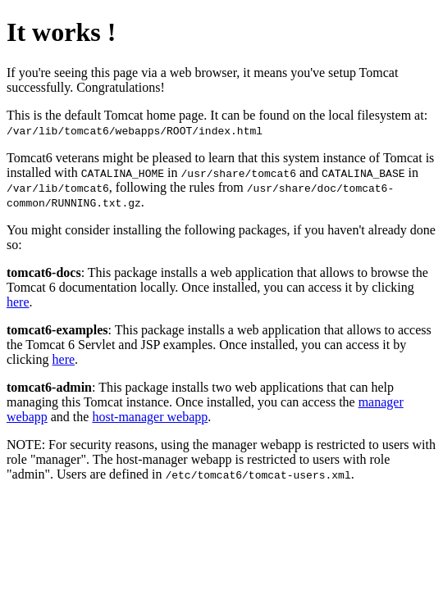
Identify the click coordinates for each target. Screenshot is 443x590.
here (18, 302)
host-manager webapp (150, 417)
